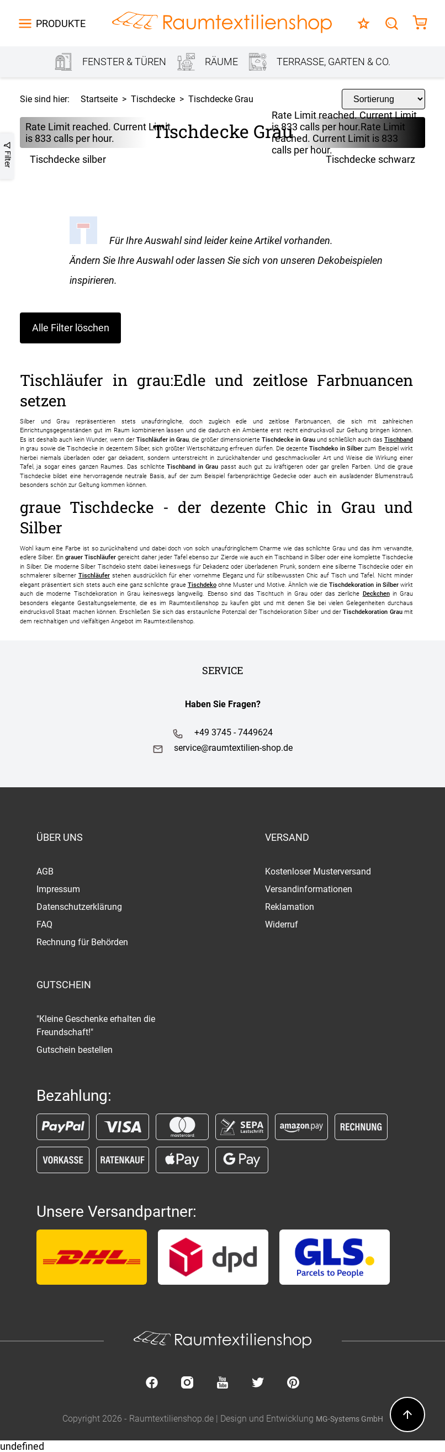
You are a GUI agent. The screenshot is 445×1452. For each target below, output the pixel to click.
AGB (45, 871)
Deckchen (376, 593)
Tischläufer (94, 575)
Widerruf (281, 924)
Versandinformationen (308, 889)
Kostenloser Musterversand (318, 871)
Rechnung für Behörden (82, 942)
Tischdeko (202, 585)
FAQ (44, 924)
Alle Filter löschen (70, 327)
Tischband (398, 439)
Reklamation (289, 907)
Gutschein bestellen (74, 1050)
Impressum (58, 889)
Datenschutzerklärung (79, 907)
